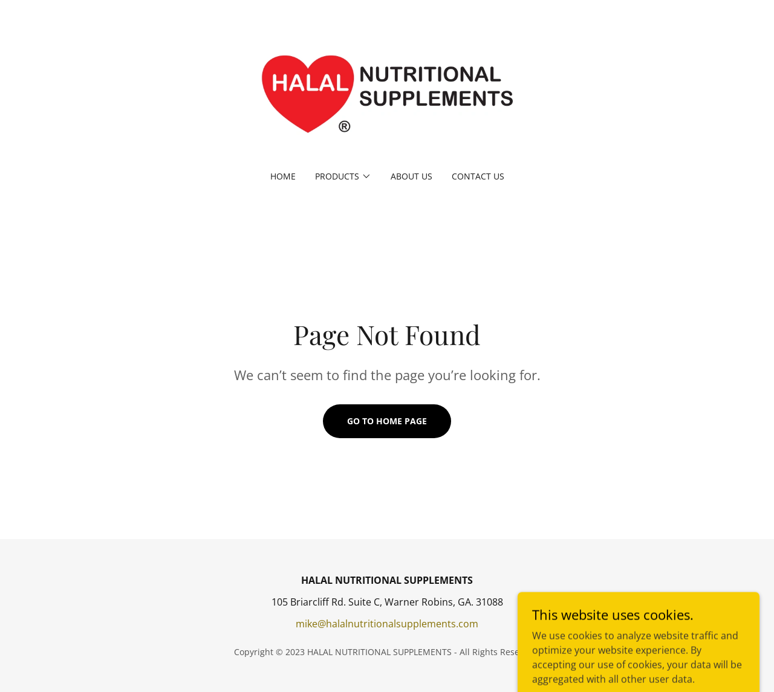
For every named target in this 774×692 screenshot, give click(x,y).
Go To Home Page (387, 421)
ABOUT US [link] (411, 176)
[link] (387, 93)
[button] (343, 176)
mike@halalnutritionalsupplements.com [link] (387, 623)
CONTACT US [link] (478, 176)
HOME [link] (283, 176)
